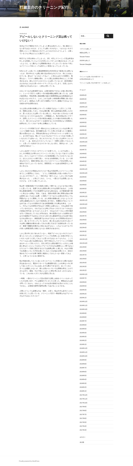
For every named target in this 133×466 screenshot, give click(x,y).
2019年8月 (83, 317)
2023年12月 (83, 169)
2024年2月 (83, 165)
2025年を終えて (85, 60)
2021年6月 (83, 259)
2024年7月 (83, 149)
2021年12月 (83, 239)
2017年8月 (83, 410)
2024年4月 (83, 157)
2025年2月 (83, 134)
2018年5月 (83, 375)
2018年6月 (83, 371)
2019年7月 (83, 321)
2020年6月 (83, 282)
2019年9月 (83, 313)
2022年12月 (83, 196)
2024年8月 (83, 146)
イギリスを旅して (85, 49)
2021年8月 (83, 251)
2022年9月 (83, 208)
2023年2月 (83, 192)
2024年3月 (83, 161)
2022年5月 (83, 224)
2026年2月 (83, 103)
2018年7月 (83, 368)
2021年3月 (83, 266)
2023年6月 (83, 185)
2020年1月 (83, 297)
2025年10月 (83, 111)
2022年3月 (83, 231)
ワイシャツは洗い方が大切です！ (91, 76)
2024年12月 (83, 138)
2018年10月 (83, 356)
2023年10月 (83, 173)
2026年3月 (83, 99)
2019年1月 (83, 344)
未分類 (82, 442)
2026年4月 (83, 95)
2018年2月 (83, 387)
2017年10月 (83, 403)
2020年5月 (83, 286)
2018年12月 (83, 348)
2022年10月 (83, 204)
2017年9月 (83, 406)
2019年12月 (83, 301)
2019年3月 (83, 336)
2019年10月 (83, 309)
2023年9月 (83, 177)
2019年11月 (83, 305)
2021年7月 (83, 255)
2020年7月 (83, 278)
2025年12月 (83, 107)
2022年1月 (83, 235)
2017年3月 (83, 430)
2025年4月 (83, 126)
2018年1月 (83, 391)
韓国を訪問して (85, 53)
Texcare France (85, 56)
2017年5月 (83, 422)
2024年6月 (83, 153)
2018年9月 (83, 360)
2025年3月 (83, 130)
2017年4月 (83, 426)
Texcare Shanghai (85, 64)
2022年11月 (83, 200)
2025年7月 (83, 118)
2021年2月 (83, 270)
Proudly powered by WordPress (29, 461)
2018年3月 (83, 383)
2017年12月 (83, 395)
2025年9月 (83, 114)
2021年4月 (83, 262)
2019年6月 (83, 325)
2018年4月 (83, 379)
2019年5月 (83, 329)
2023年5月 (83, 188)
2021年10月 (83, 243)
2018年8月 (83, 364)
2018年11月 (83, 352)
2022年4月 (83, 227)
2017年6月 (83, 418)
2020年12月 (83, 274)
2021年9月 (83, 247)
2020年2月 (83, 294)
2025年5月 (83, 122)
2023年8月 (83, 181)
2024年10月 (83, 142)
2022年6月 (83, 220)
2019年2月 (83, 340)
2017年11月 (83, 399)
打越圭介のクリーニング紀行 (44, 7)
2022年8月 (83, 212)
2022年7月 (83, 216)
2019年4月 (83, 333)
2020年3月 (83, 290)
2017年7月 (83, 414)
